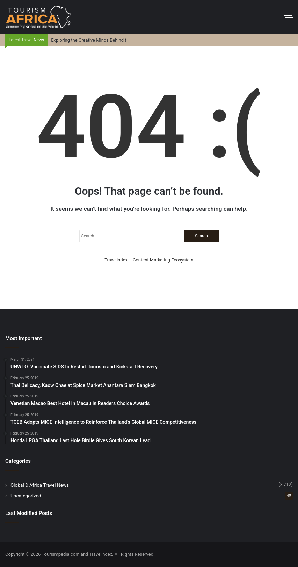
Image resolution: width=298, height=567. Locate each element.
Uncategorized (25, 495)
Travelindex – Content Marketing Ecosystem (148, 260)
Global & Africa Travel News (39, 485)
